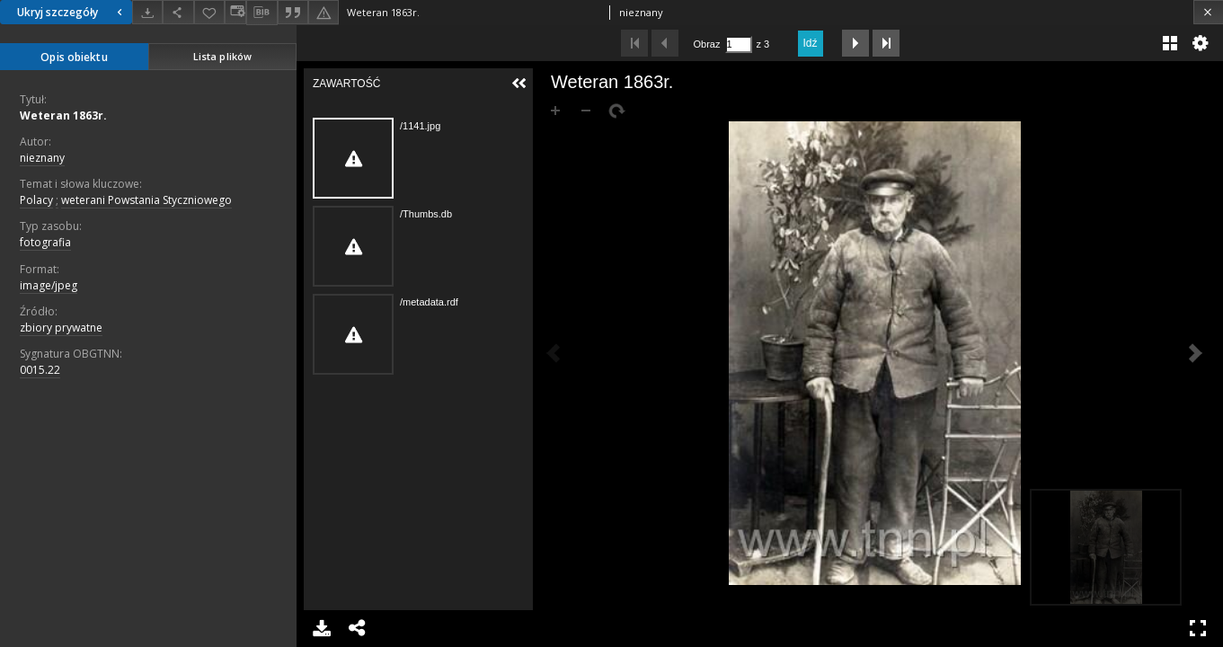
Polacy (36, 200)
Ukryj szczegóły (72, 12)
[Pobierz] (147, 12)
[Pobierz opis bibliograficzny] (261, 12)
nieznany (42, 157)
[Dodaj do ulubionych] (209, 12)
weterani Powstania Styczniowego (146, 200)
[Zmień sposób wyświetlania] (235, 12)
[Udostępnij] (178, 12)
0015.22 (40, 369)
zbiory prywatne (61, 327)
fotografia (45, 242)
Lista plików (222, 56)
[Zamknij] (1208, 12)
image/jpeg (48, 285)
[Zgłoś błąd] (323, 12)
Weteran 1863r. (63, 115)
